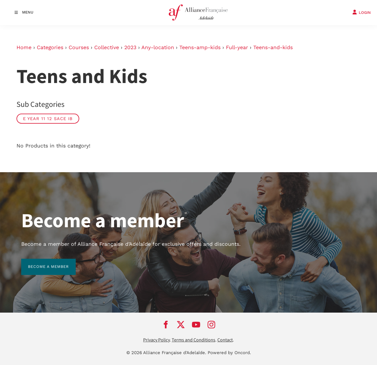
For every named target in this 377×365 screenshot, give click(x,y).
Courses (79, 47)
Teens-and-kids (273, 47)
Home (24, 47)
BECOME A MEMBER (41, 262)
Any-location (157, 47)
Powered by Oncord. (229, 352)
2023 (130, 47)
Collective (106, 47)
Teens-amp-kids (200, 47)
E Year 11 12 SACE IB (48, 118)
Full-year (237, 47)
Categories (50, 47)
